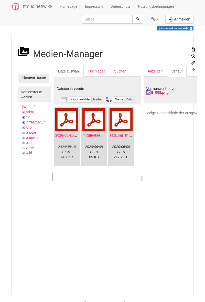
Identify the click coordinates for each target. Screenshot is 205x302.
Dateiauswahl (69, 71)
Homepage (69, 6)
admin (31, 112)
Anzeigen (155, 71)
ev (28, 117)
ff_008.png (160, 92)
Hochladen (96, 71)
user (29, 143)
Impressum (94, 6)
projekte (32, 138)
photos (31, 132)
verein (31, 148)
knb (29, 127)
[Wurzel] (28, 107)
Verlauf (176, 71)
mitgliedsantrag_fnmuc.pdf (105, 135)
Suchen (120, 71)
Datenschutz (120, 6)
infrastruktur (35, 122)
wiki (29, 153)
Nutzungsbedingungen (156, 6)
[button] (155, 19)
